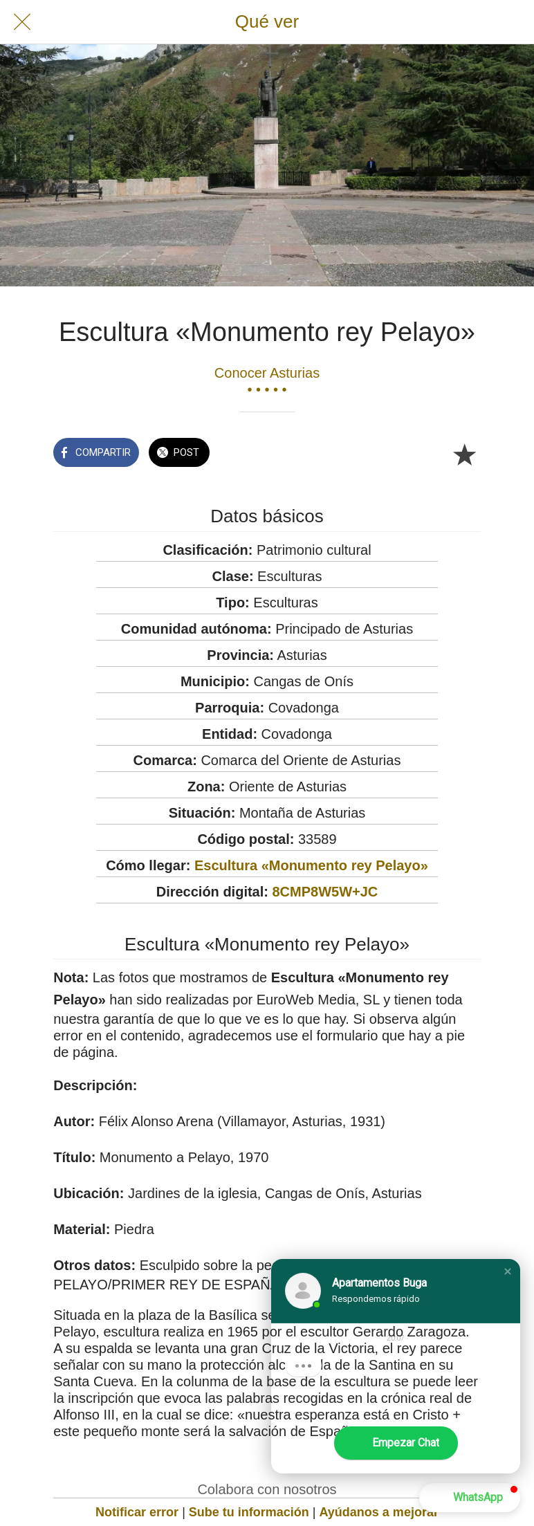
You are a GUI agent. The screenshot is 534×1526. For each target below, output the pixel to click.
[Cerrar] (22, 22)
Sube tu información (249, 1512)
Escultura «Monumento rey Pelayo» (311, 865)
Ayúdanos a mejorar (379, 1512)
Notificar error (136, 1512)
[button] (508, 1271)
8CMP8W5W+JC (325, 891)
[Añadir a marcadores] (464, 453)
